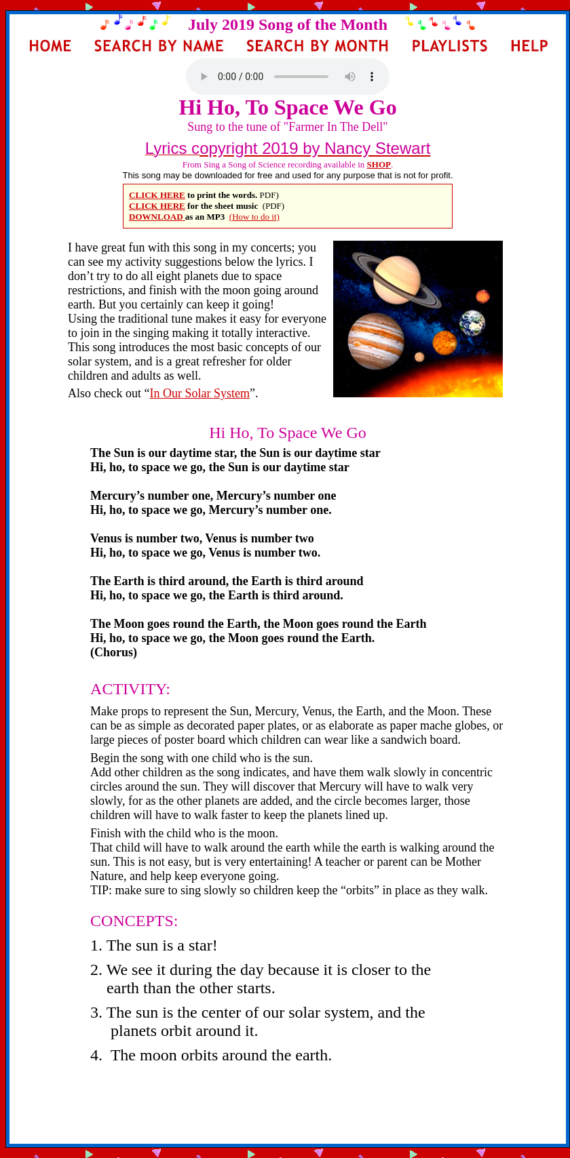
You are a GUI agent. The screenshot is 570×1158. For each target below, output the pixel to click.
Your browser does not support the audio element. (288, 76)
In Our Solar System (200, 393)
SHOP (379, 164)
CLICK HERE (157, 195)
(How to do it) (254, 217)
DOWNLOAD (157, 217)
